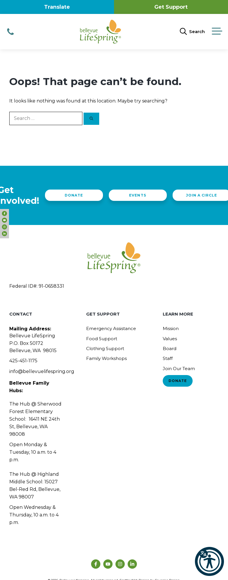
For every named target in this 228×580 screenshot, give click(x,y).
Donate (74, 195)
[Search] (91, 119)
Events (137, 195)
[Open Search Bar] (192, 31)
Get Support (171, 7)
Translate (57, 7)
